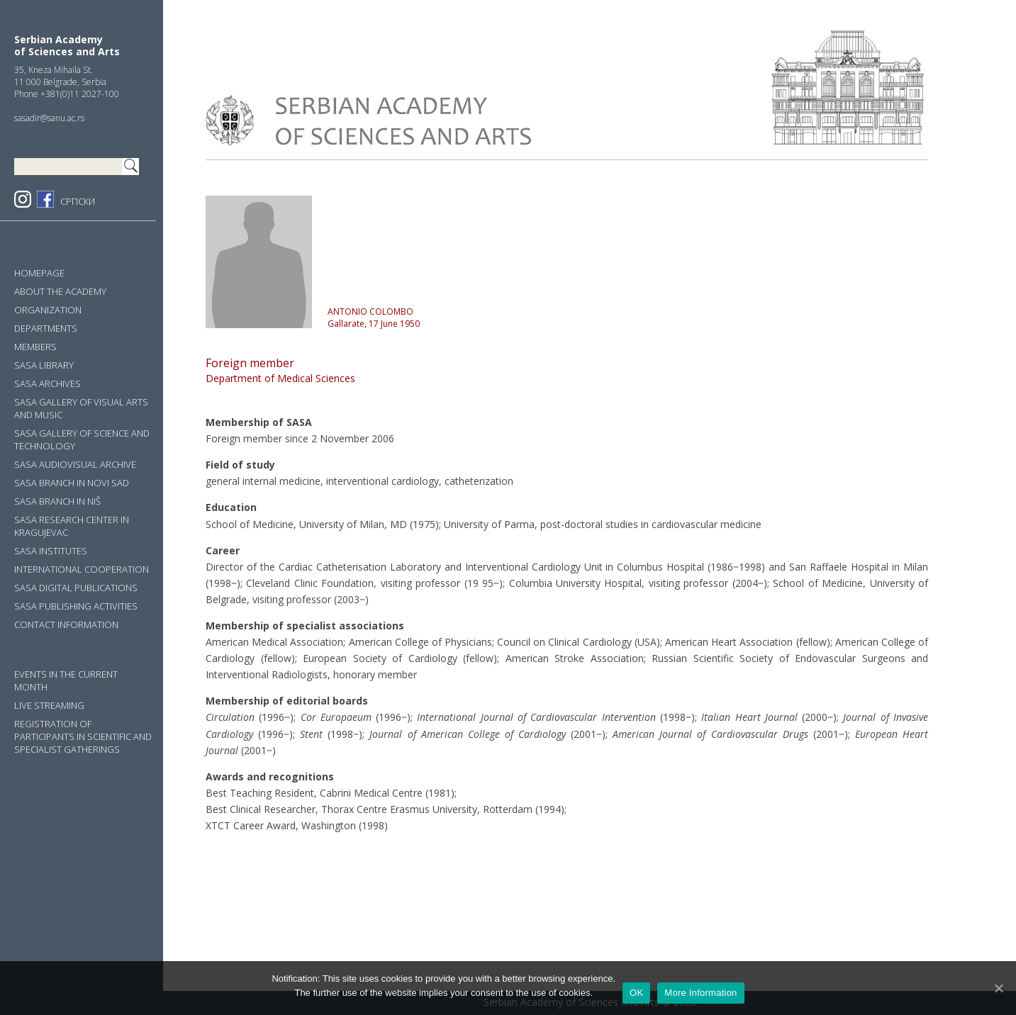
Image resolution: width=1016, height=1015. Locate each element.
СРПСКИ (77, 201)
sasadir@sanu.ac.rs (49, 118)
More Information (700, 992)
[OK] (998, 988)
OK (636, 992)
